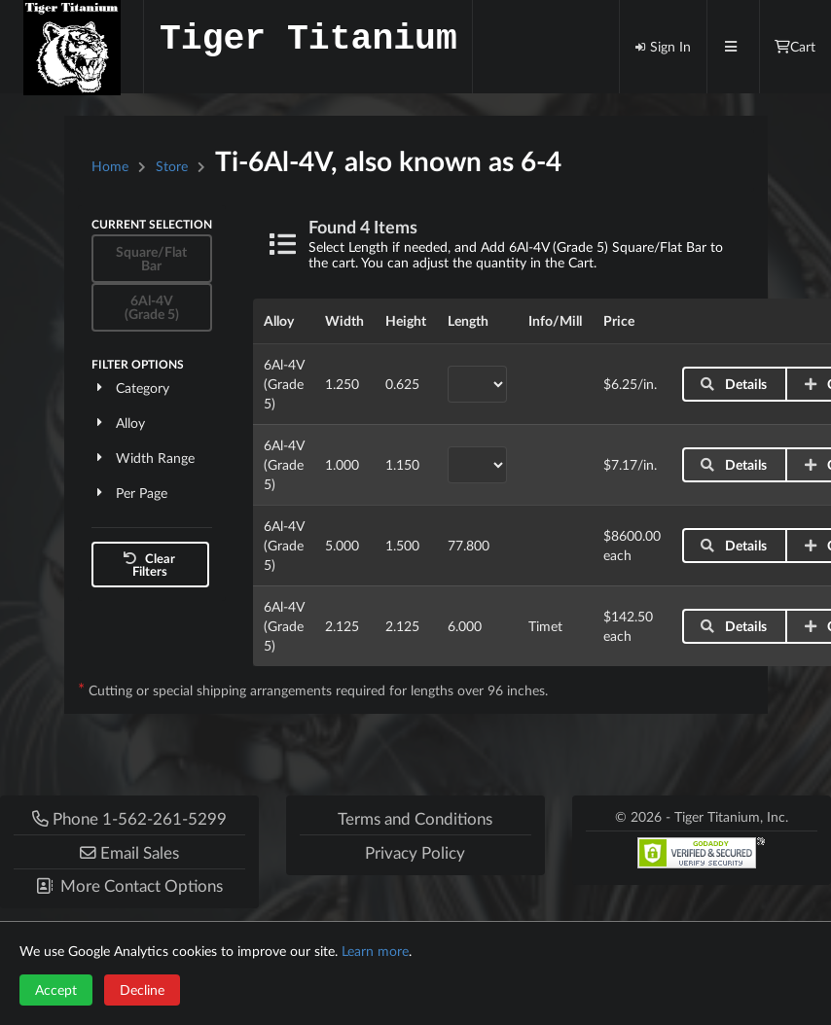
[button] (129, 851)
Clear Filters (148, 564)
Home (109, 166)
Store (172, 166)
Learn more (375, 950)
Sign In (662, 46)
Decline (142, 989)
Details (733, 383)
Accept (56, 989)
